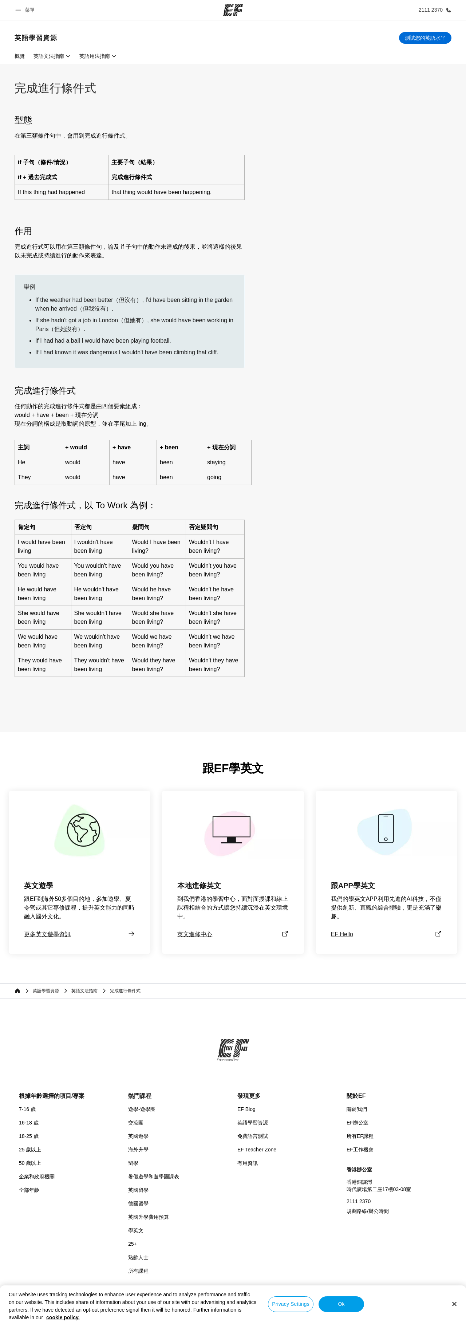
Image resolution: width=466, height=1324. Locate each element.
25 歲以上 (30, 1149)
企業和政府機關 (37, 1176)
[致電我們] (433, 10)
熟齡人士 (138, 1257)
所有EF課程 (360, 1136)
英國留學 (138, 1190)
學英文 (135, 1230)
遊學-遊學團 (141, 1109)
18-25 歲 (29, 1136)
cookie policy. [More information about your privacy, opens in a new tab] (63, 1317)
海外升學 (138, 1149)
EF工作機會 (360, 1149)
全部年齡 (29, 1190)
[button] (26, 10)
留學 (133, 1163)
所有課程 (138, 1271)
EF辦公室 (357, 1123)
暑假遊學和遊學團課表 (153, 1176)
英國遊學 (138, 1136)
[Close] (454, 1304)
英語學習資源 (252, 1123)
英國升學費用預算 (148, 1217)
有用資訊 (247, 1163)
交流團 (135, 1123)
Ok (341, 1304)
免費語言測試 (252, 1136)
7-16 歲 (27, 1109)
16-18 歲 (29, 1123)
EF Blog (246, 1109)
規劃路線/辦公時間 (368, 1211)
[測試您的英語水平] (425, 38)
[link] (36, 38)
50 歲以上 (30, 1163)
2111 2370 (359, 1201)
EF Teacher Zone (256, 1149)
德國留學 (138, 1203)
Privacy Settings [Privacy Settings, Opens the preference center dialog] (290, 1304)
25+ (132, 1244)
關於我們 (357, 1109)
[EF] (233, 10)
